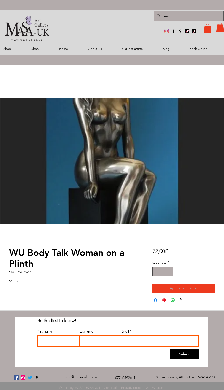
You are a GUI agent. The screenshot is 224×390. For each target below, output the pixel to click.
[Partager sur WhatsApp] (173, 300)
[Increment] (169, 271)
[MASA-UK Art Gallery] (166, 31)
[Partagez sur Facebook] (155, 300)
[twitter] (30, 377)
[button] (207, 28)
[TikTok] (187, 31)
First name (45, 331)
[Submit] (184, 354)
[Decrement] (156, 271)
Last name (86, 331)
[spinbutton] (163, 271)
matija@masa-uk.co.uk (79, 377)
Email (125, 331)
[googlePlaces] (180, 31)
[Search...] (188, 16)
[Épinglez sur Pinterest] (164, 300)
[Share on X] (181, 300)
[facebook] (173, 31)
